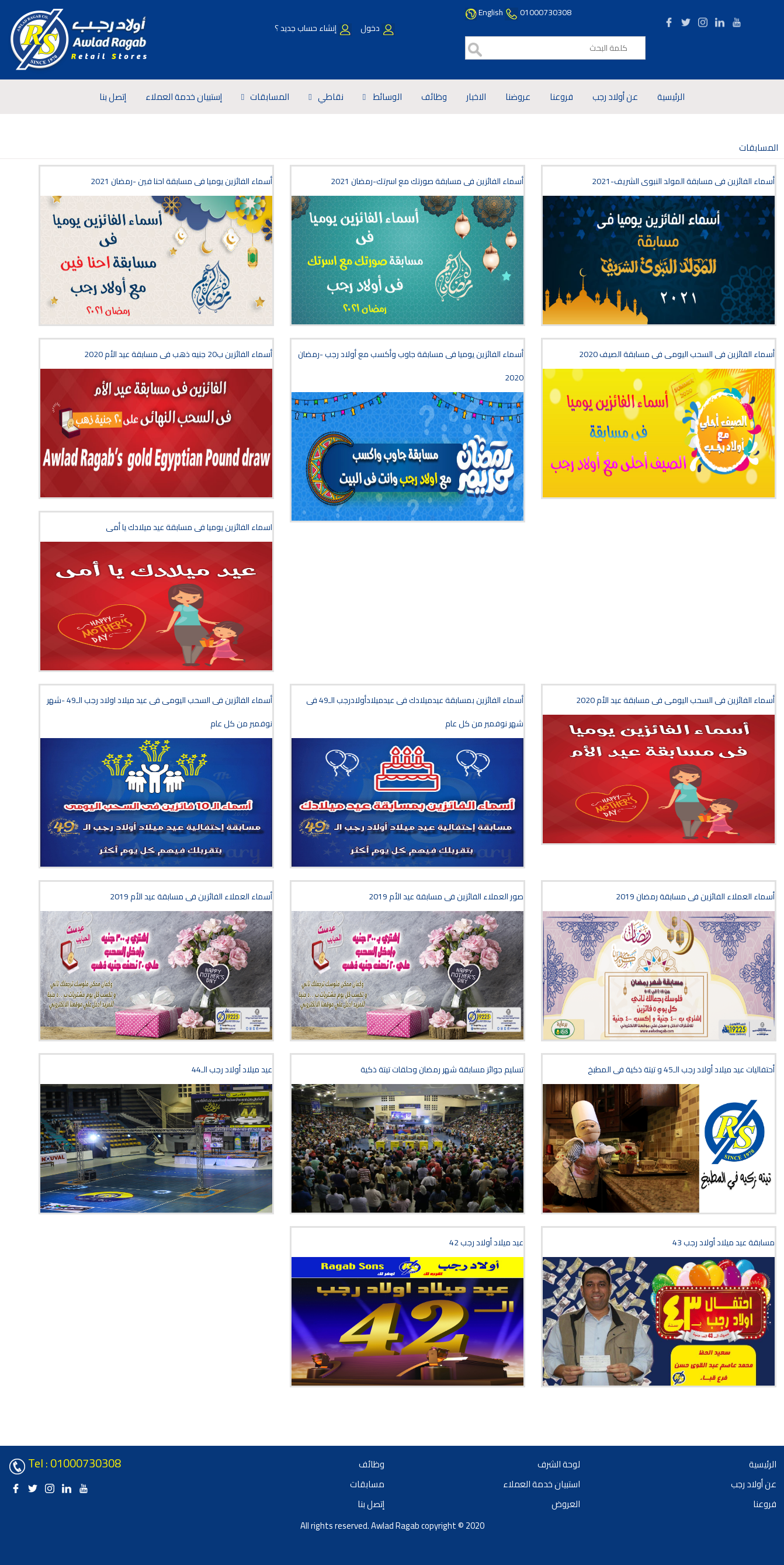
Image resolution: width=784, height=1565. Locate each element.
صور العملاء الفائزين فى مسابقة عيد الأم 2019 (446, 896)
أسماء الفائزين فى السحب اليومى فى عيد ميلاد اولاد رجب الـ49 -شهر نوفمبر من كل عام (159, 712)
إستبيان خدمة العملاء (183, 96)
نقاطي (331, 96)
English (490, 12)
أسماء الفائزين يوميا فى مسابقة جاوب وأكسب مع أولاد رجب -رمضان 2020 (410, 366)
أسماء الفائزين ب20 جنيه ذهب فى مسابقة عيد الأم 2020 (178, 354)
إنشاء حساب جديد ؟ (313, 28)
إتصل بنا (112, 96)
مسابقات (367, 1484)
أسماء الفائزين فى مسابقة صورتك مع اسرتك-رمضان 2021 (427, 181)
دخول (377, 28)
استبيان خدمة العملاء (541, 1484)
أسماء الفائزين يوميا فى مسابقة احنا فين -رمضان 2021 (181, 181)
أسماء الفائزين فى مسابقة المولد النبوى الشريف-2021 (683, 181)
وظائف (434, 96)
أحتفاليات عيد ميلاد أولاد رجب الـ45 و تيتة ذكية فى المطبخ (681, 1069)
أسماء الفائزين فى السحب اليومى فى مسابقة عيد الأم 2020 (675, 700)
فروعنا (561, 96)
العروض (565, 1503)
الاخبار (476, 96)
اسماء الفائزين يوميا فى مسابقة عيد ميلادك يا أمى (189, 527)
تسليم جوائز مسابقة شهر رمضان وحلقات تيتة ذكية (441, 1069)
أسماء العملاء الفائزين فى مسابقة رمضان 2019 (695, 896)
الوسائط (387, 96)
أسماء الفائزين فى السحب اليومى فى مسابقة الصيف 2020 (677, 354)
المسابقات (269, 96)
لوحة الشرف (558, 1464)
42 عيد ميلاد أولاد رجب (486, 1242)
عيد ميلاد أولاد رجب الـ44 (232, 1069)
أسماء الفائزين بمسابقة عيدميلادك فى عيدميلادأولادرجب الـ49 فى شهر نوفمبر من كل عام (414, 712)
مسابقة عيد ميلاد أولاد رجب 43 (723, 1242)
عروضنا (517, 96)
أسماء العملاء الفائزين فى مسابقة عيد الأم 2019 (191, 896)
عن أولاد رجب (615, 96)
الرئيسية (671, 96)
